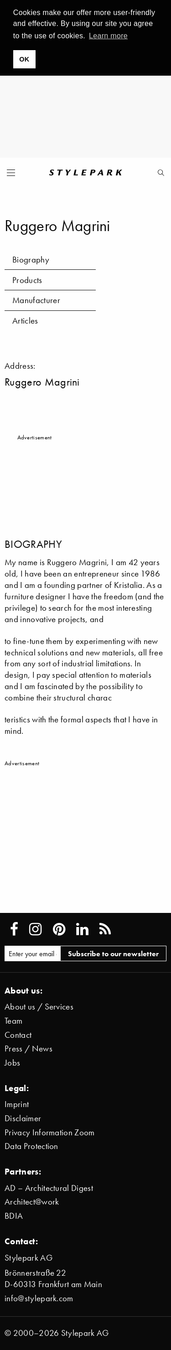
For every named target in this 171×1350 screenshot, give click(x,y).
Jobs (12, 1062)
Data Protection (31, 1146)
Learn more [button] (108, 36)
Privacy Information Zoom (50, 1132)
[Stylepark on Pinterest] (59, 929)
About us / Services (39, 1006)
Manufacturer (36, 300)
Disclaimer (23, 1118)
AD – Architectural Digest (49, 1188)
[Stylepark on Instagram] (35, 929)
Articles (25, 320)
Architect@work (32, 1201)
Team (13, 1020)
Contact (18, 1035)
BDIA (14, 1216)
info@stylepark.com (39, 1298)
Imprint (17, 1104)
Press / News (28, 1048)
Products (27, 280)
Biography (30, 259)
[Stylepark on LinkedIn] (82, 929)
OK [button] (24, 59)
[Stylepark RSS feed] (105, 929)
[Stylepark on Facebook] (14, 929)
